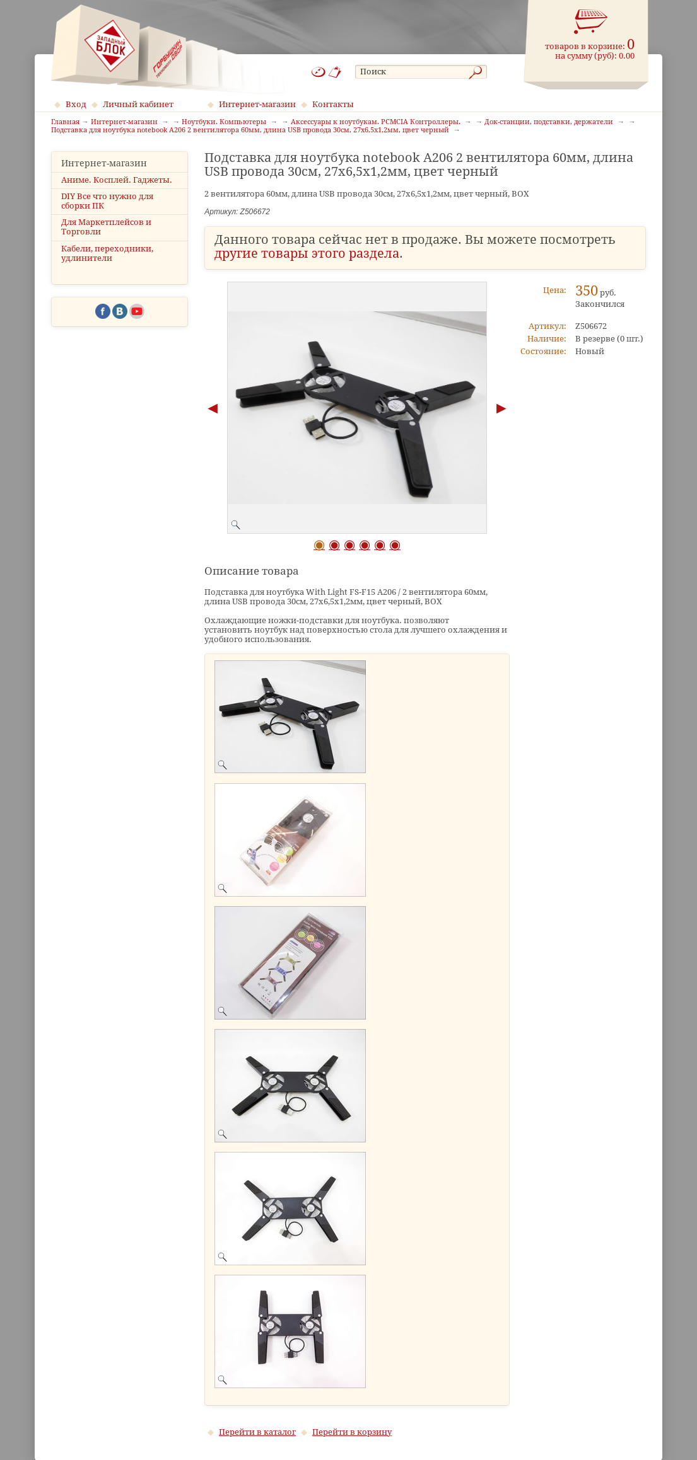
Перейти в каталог (257, 1432)
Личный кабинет (138, 104)
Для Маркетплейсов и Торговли (106, 226)
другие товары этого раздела (306, 253)
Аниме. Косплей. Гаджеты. (116, 180)
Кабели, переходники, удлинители (107, 253)
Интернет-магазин (257, 104)
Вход (76, 104)
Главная (65, 122)
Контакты (333, 104)
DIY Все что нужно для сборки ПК (107, 201)
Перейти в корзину (352, 1432)
